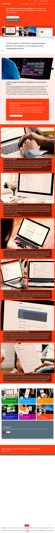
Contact (51, 3)
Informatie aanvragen (12, 17)
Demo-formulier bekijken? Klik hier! (13, 214)
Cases (39, 3)
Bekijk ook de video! (9, 168)
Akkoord (27, 525)
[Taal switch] (52, 1)
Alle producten (6, 435)
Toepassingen (33, 3)
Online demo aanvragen (12, 20)
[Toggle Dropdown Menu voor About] (48, 4)
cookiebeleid (41, 530)
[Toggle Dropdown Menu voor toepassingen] (36, 4)
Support (35, 1)
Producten (25, 3)
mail (6, 454)
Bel (2, 454)
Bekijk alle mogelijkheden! (16, 115)
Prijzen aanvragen (43, 1)
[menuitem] (20, 4)
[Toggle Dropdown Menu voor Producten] (28, 4)
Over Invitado (44, 3)
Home (21, 3)
